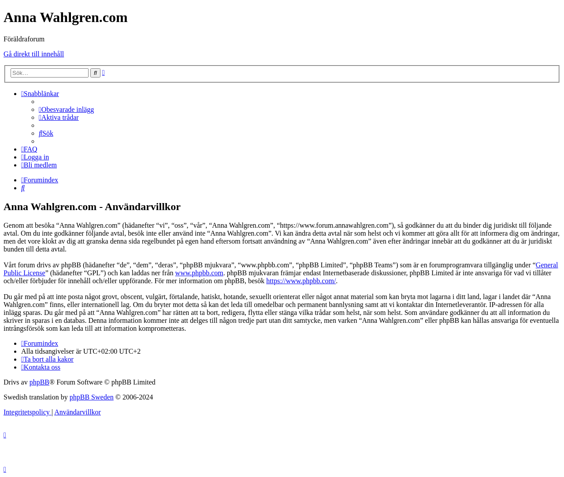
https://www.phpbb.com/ (301, 281)
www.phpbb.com (199, 273)
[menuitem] (66, 109)
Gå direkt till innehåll (34, 54)
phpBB (39, 382)
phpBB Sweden (92, 397)
